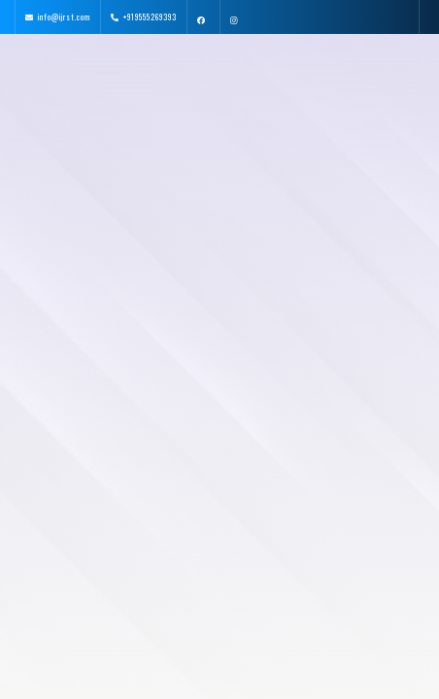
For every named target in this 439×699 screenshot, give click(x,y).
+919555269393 (150, 16)
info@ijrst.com (64, 16)
